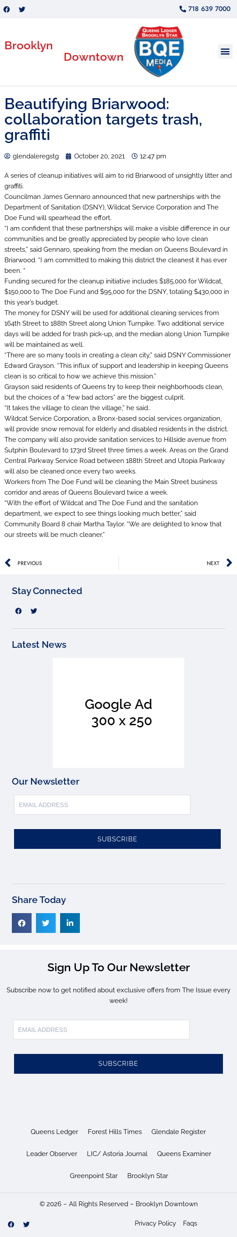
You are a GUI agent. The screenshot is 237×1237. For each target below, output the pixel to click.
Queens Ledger (54, 1132)
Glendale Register (178, 1132)
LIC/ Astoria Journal (117, 1154)
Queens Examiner (184, 1154)
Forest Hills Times (115, 1132)
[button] (225, 51)
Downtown (94, 56)
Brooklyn (28, 45)
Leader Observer (51, 1154)
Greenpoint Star (94, 1176)
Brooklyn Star (147, 1176)
